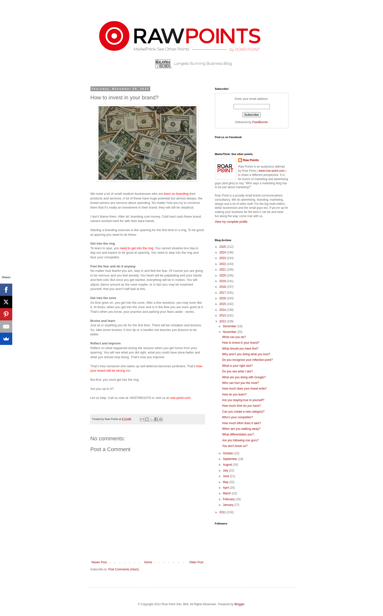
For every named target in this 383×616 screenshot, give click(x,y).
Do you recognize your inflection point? (247, 360)
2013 (223, 315)
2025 (223, 247)
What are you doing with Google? (243, 377)
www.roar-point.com (271, 170)
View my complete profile (231, 221)
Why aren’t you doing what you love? (246, 354)
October (228, 453)
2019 (223, 281)
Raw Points (251, 160)
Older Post (196, 562)
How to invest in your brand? (240, 342)
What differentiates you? (238, 434)
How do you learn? (234, 394)
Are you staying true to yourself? (243, 400)
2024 (223, 252)
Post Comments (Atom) (123, 569)
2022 (223, 264)
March (227, 493)
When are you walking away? (241, 429)
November (230, 332)
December (230, 326)
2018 (223, 286)
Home (148, 562)
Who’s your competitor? (237, 417)
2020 (223, 275)
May (226, 482)
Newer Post (99, 562)
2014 (223, 310)
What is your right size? (237, 365)
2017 (223, 292)
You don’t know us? (234, 446)
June (226, 476)
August (228, 464)
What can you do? (234, 337)
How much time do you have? (241, 405)
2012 (223, 321)
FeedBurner (260, 122)
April (226, 487)
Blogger (240, 604)
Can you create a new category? (243, 411)
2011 (223, 512)
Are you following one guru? (240, 440)
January (228, 505)
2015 (223, 304)
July (226, 470)
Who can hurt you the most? (240, 383)
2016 (223, 298)
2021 (223, 269)
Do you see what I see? (237, 371)
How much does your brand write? (244, 388)
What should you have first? (240, 348)
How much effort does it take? (241, 423)
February (229, 499)
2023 (223, 258)
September (230, 459)
